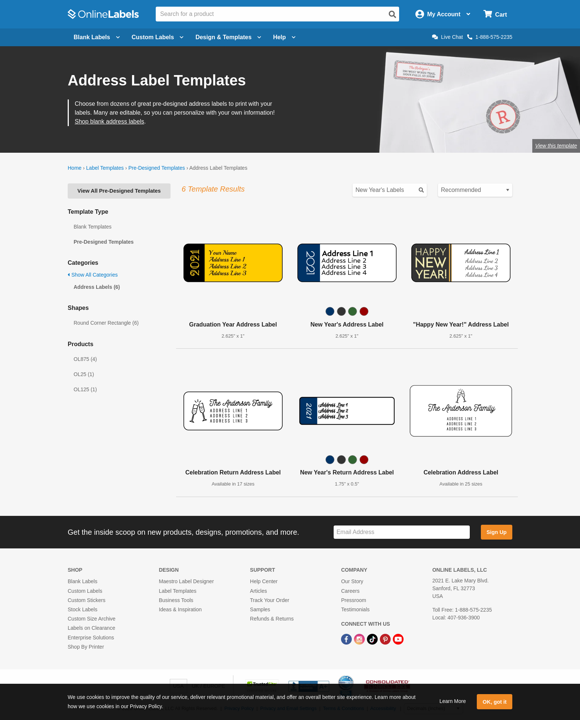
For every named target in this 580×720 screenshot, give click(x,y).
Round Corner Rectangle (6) (106, 323)
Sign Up (496, 532)
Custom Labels (85, 591)
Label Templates (105, 168)
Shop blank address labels (109, 121)
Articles (258, 591)
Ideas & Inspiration (180, 609)
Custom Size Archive (91, 619)
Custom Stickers (86, 600)
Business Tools (176, 600)
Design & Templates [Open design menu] (228, 37)
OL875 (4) (85, 359)
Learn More (452, 701)
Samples (260, 609)
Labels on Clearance (91, 628)
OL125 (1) (85, 389)
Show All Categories (93, 275)
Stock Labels (82, 609)
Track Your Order (269, 600)
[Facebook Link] (347, 639)
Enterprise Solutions (91, 637)
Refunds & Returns (272, 619)
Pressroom (353, 600)
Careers (350, 591)
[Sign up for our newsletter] (402, 532)
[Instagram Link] (360, 639)
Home (74, 168)
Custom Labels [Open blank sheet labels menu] (158, 37)
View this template (556, 146)
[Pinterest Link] (386, 639)
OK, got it (495, 702)
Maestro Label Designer (186, 581)
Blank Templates (92, 227)
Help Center (264, 581)
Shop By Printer (86, 647)
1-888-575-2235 (489, 37)
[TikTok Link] (373, 639)
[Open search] (392, 14)
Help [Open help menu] (284, 37)
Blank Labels (82, 581)
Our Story (352, 581)
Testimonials (355, 609)
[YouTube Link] (398, 639)
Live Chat (447, 37)
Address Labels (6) (97, 287)
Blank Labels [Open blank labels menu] (97, 37)
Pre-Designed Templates (156, 168)
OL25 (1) (84, 374)
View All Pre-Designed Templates (119, 191)
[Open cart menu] (495, 14)
